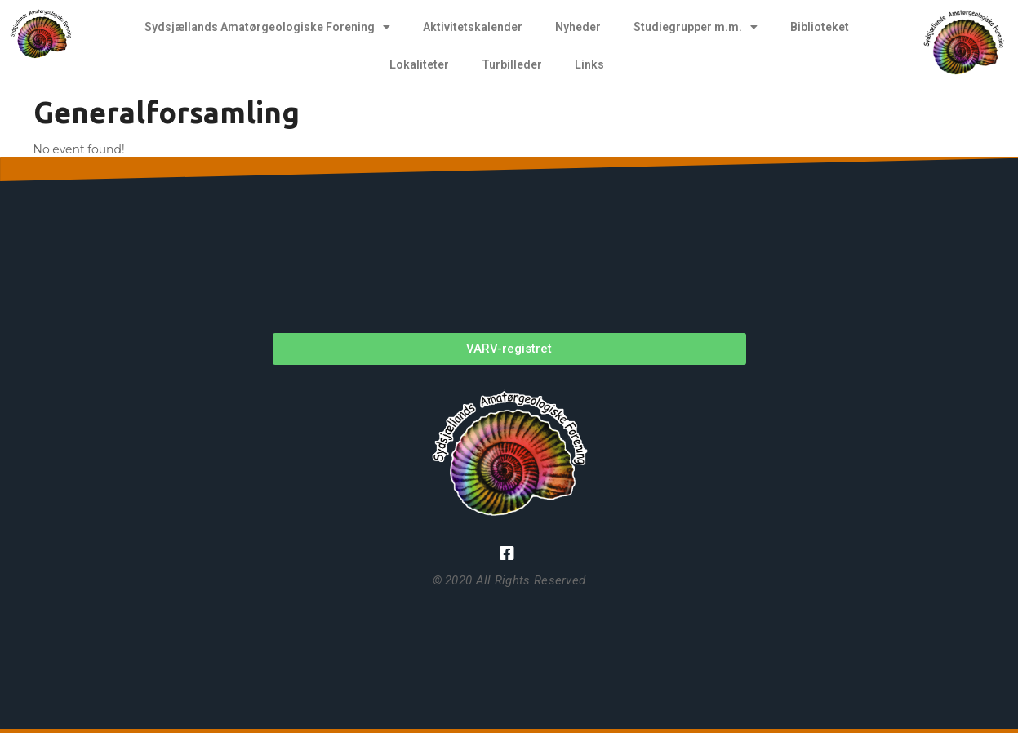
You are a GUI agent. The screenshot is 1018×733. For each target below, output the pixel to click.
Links (589, 64)
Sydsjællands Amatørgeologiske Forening (267, 27)
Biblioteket (819, 26)
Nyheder (578, 26)
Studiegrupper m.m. (695, 27)
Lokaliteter (419, 64)
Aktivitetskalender (472, 26)
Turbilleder (512, 64)
